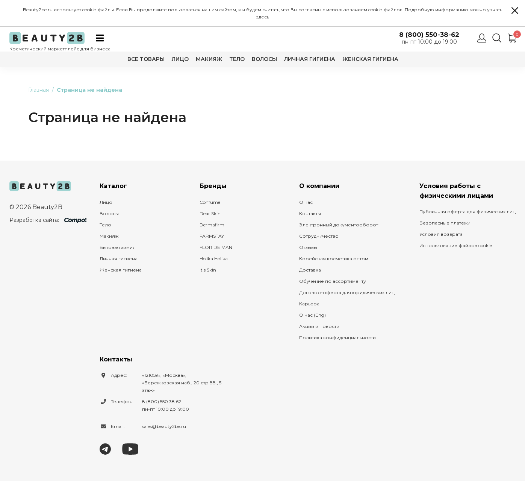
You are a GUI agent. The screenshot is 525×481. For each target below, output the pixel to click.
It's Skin (208, 270)
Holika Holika (214, 258)
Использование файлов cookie (455, 245)
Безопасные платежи (445, 223)
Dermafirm (212, 225)
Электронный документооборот (338, 225)
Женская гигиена (370, 59)
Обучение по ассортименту (332, 281)
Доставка (310, 270)
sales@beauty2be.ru (164, 426)
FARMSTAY (212, 236)
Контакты (310, 213)
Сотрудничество (319, 236)
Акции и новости (319, 326)
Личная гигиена (309, 59)
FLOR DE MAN (216, 247)
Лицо (180, 59)
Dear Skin (210, 213)
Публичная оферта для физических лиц (467, 211)
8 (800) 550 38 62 (161, 401)
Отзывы (308, 247)
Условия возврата (441, 234)
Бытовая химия (118, 247)
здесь (262, 17)
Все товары (146, 59)
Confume (210, 202)
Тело (237, 59)
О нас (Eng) (312, 315)
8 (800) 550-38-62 (429, 35)
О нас (306, 202)
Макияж (209, 59)
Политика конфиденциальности (337, 337)
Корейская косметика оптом (333, 258)
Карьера (309, 304)
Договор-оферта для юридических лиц (347, 292)
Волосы (264, 59)
